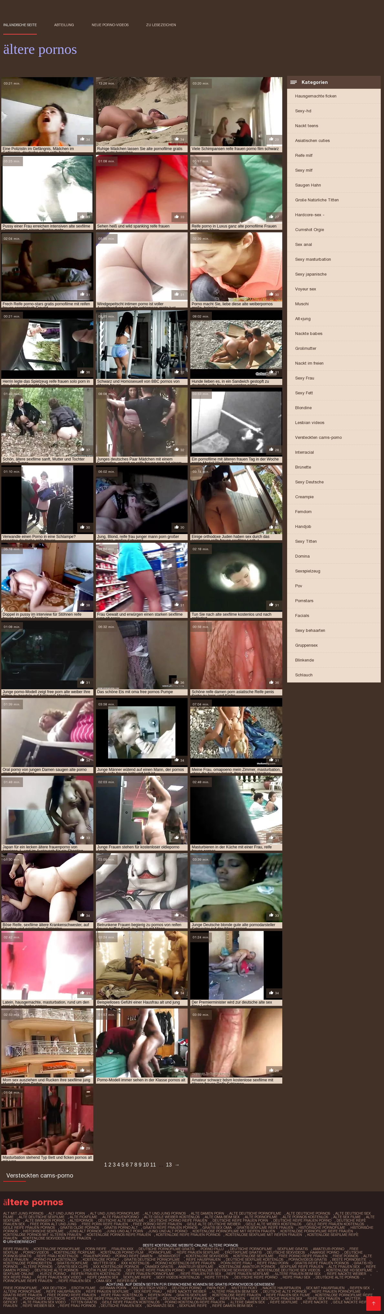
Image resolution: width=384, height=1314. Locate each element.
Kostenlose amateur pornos (247, 1267)
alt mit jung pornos (23, 1213)
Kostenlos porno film (121, 1252)
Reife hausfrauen (203, 1259)
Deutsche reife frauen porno (155, 1270)
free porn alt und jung (53, 1224)
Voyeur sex (305, 289)
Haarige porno (324, 1252)
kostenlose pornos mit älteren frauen (42, 1235)
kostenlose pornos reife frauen (119, 1235)
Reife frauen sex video (59, 1277)
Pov (298, 585)
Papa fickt (216, 1288)
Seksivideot (170, 1256)
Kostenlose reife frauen (236, 1295)
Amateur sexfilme (195, 1267)
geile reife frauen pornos (29, 1227)
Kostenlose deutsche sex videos (289, 1270)
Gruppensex (306, 645)
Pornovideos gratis (307, 1259)
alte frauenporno (120, 1217)
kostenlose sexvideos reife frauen (57, 1238)
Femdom (303, 511)
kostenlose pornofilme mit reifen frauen (233, 1231)
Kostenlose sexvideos (207, 1256)
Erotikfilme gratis (243, 1252)
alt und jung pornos (165, 1213)
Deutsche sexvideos (286, 1252)
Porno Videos (36, 1252)
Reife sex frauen (323, 1298)
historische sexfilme (43, 1231)
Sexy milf (303, 170)
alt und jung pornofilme (115, 1213)
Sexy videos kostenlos (178, 1277)
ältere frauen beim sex (298, 1274)
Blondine (303, 407)
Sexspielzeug (307, 571)
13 (169, 1164)
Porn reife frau (236, 1263)
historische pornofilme (321, 1227)
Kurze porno (53, 1274)
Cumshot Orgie (309, 229)
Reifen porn (159, 1295)
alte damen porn (207, 1213)
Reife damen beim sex (232, 1306)
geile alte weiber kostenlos (273, 1224)
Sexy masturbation (313, 259)
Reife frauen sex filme (288, 1295)
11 (153, 1164)
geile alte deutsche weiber (214, 1224)
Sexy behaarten (310, 630)
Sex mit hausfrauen (325, 1288)
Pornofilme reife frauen (28, 1281)
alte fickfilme (83, 1217)
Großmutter (305, 348)
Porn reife (95, 1249)
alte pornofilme (261, 1217)
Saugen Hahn (308, 185)
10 (146, 1164)
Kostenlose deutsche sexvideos (221, 1270)
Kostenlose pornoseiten (27, 1263)
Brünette (303, 467)
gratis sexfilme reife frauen (265, 1227)
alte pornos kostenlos (305, 1217)
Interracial (304, 452)
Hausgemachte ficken (316, 96)
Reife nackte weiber (347, 1274)
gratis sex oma (217, 1227)
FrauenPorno (96, 1256)
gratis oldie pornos (79, 1227)
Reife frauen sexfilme (198, 1252)
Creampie (304, 496)
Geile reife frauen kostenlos (131, 1302)
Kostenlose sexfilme (253, 1256)
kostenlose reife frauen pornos (188, 1235)
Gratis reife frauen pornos (322, 1263)
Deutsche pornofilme (251, 1249)
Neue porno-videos (110, 25)
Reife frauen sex (74, 1281)
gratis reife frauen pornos (170, 1227)
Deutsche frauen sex (121, 1306)
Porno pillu (213, 1249)
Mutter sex (104, 1263)
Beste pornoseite (349, 1259)
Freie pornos (345, 1256)
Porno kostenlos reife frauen (185, 1263)
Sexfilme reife (137, 1277)
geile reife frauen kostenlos (335, 1224)
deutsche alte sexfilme (121, 1220)
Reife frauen (15, 1249)
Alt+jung (303, 318)
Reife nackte (315, 1302)
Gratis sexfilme (192, 1295)
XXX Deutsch (54, 1288)
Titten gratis (84, 1302)
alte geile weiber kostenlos (172, 1217)
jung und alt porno (167, 1231)
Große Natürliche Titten (317, 199)
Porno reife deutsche (44, 1298)
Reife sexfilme (284, 1302)
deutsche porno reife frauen (178, 1220)
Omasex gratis (159, 1267)
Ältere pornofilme (22, 1291)
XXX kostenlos (135, 1263)
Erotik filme (83, 1288)
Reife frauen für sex (201, 1274)
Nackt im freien (309, 363)
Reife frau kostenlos (57, 1256)
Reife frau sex (296, 1277)
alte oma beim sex (222, 1217)
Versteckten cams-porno (318, 437)
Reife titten (217, 1277)
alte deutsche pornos (308, 1213)
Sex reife (149, 1298)
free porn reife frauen (105, 1224)
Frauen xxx (122, 1249)
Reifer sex (127, 1281)
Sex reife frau (17, 1277)
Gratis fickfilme (72, 1263)
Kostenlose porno (101, 1259)
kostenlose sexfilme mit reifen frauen (263, 1235)
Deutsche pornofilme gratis (167, 1249)
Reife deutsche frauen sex (276, 1298)
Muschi (302, 303)
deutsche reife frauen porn (240, 1220)
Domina (302, 556)
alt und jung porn (66, 1213)
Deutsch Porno (187, 1288)
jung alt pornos (85, 1231)
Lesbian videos (309, 422)
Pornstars (304, 600)
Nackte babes (308, 333)
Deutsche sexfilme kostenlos (254, 1259)
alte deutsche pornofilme (255, 1213)
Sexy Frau (304, 378)
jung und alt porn (125, 1231)
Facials (302, 615)
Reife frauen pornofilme (150, 1274)
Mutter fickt (244, 1288)
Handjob (303, 526)
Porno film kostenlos (56, 1259)
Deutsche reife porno (255, 1277)
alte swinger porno (45, 1220)
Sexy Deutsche (309, 482)
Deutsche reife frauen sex (189, 1298)
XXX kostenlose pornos (116, 1267)
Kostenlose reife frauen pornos (103, 1298)
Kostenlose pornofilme (57, 1249)
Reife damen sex (102, 1277)
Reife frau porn (273, 1263)
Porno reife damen (134, 1256)
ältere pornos (37, 1267)
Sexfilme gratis (292, 1249)
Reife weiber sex (39, 1306)
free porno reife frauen (157, 1224)
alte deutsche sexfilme (42, 1217)
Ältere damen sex (247, 1302)
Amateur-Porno (328, 1249)
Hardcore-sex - (310, 214)
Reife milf (303, 155)
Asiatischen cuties (312, 140)
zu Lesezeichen (161, 25)
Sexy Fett (304, 392)
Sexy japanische (311, 274)
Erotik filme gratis (102, 1270)
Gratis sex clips (72, 1267)
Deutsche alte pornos (56, 1270)
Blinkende (304, 660)
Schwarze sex (160, 1306)
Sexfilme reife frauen (301, 1267)
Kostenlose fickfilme (74, 1252)
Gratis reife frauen (22, 1295)
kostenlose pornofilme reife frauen (316, 1231)
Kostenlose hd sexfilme (349, 1270)
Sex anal (303, 244)
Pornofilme (160, 1252)
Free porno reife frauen (303, 1256)
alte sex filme (347, 1217)
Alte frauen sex (344, 1267)
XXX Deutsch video (149, 1288)
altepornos (81, 1220)
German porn (113, 1288)
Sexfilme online (19, 1274)
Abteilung (64, 25)
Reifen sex (360, 1288)
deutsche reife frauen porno (302, 1220)
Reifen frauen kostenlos (95, 1274)
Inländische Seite (20, 25)
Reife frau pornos (78, 1306)
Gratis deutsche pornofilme (152, 1259)
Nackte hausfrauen (282, 1288)
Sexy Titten (306, 541)
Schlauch (304, 674)
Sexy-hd (303, 110)
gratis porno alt (121, 1227)
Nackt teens (306, 125)
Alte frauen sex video (44, 1302)
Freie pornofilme (20, 1288)
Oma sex (104, 1281)
